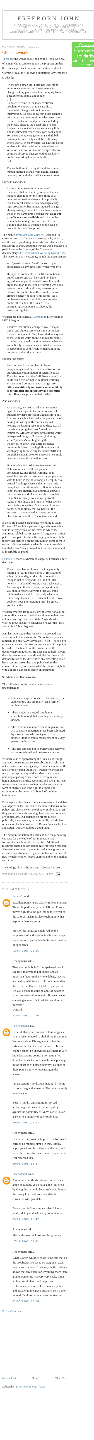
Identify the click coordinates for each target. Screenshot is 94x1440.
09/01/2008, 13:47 (25, 1219)
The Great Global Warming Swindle (39, 253)
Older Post (61, 1378)
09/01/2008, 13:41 (25, 1163)
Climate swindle (15, 52)
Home (35, 1378)
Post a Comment (12, 1311)
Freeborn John (48, 18)
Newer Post (9, 1378)
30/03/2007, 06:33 (25, 1122)
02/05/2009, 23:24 (25, 1301)
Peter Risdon (20, 1025)
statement (37, 316)
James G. (17, 896)
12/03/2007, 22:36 (25, 950)
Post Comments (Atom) (33, 1386)
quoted (8, 558)
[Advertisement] (36, 1344)
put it (22, 256)
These (5, 58)
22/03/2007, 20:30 (25, 1015)
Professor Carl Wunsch (29, 234)
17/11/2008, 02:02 (25, 1241)
